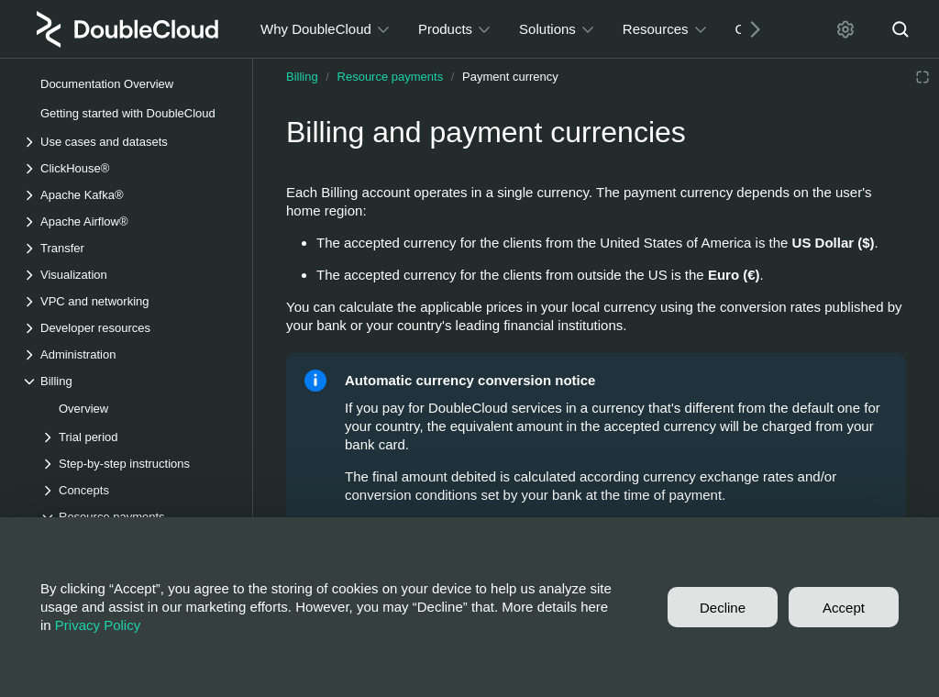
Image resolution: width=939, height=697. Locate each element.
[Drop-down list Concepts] (136, 490)
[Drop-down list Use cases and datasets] (127, 141)
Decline (723, 607)
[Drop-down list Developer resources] (127, 328)
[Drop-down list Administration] (127, 354)
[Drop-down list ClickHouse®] (127, 168)
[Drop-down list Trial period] (136, 437)
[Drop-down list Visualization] (127, 274)
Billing (302, 76)
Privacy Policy (97, 625)
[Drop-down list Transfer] (127, 248)
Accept (844, 607)
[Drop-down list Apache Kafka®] (127, 195)
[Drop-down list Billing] (127, 381)
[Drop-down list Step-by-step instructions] (136, 463)
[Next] (748, 29)
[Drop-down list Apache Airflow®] (127, 221)
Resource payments (390, 76)
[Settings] (845, 29)
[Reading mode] (922, 77)
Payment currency (510, 76)
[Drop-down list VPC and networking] (127, 301)
